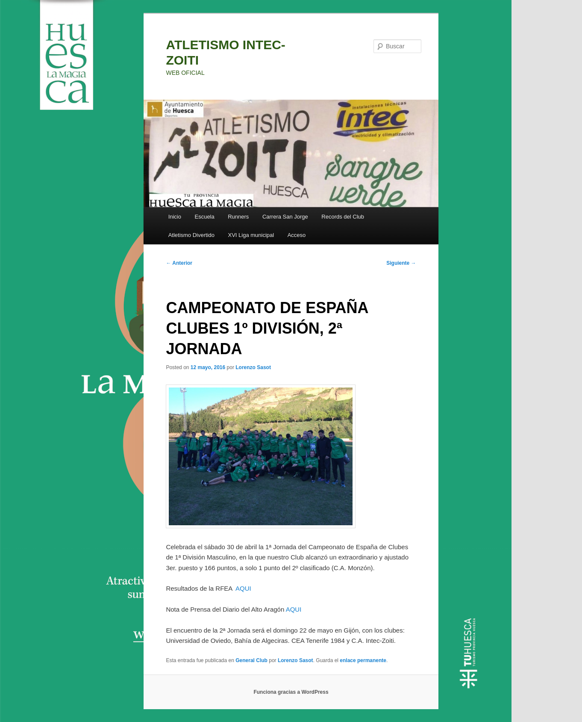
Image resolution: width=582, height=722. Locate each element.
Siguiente (401, 263)
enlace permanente (363, 660)
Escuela (204, 216)
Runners (238, 216)
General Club (251, 660)
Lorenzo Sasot (253, 367)
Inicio (174, 216)
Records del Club (342, 216)
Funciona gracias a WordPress (290, 692)
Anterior (179, 263)
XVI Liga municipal (251, 235)
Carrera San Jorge (285, 216)
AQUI (243, 588)
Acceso (297, 235)
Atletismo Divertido (191, 235)
